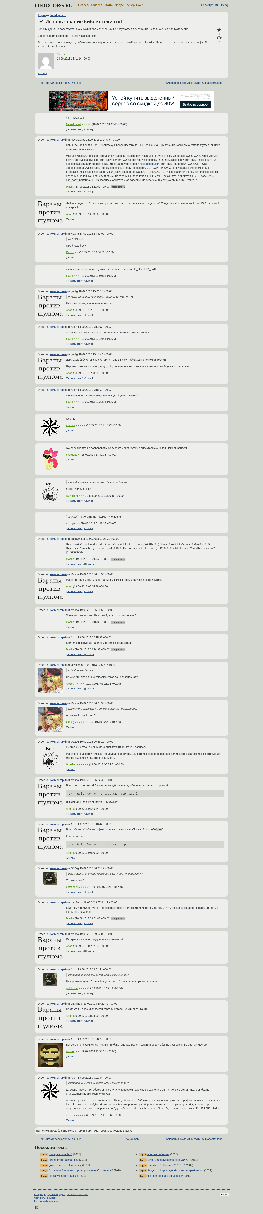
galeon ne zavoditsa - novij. (65, 1165)
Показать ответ (75, 129)
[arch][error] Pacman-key (63, 1159)
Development (58, 15)
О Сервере (40, 1194)
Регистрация (210, 5)
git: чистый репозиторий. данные (61, 82)
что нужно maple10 (60, 1154)
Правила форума (57, 1194)
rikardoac (71, 454)
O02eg (70, 683)
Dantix (70, 252)
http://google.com (150, 163)
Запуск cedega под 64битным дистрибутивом (175, 1170)
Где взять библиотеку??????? (166, 1165)
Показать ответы (75, 564)
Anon (69, 214)
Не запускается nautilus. (64, 1175)
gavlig (69, 275)
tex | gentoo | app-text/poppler (165, 1175)
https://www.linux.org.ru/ (46, 1201)
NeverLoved (73, 124)
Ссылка (42, 73)
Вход (224, 5)
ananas (70, 425)
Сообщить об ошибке (45, 1198)
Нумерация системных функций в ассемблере (193, 82)
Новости (84, 5)
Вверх (224, 1194)
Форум (119, 5)
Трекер (130, 5)
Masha (61, 54)
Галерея (96, 5)
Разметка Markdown (77, 1194)
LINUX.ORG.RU (54, 5)
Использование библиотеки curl (83, 21)
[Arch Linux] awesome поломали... (168, 1159)
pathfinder (72, 887)
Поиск (140, 5)
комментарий (58, 139)
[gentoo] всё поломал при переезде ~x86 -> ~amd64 (81, 1170)
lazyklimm (72, 495)
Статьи (108, 5)
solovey (70, 1051)
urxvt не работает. (158, 1154)
